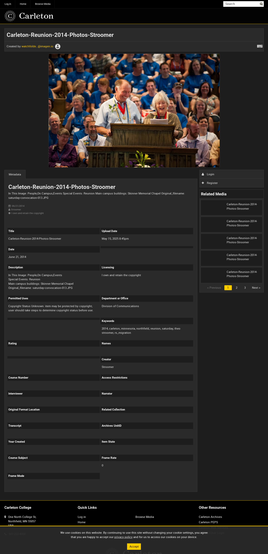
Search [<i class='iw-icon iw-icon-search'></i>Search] (261, 3)
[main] (134, 262)
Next (256, 287)
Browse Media (42, 4)
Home (23, 4)
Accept (134, 546)
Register (210, 183)
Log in (8, 4)
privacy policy (123, 537)
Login (208, 174)
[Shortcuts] (259, 45)
